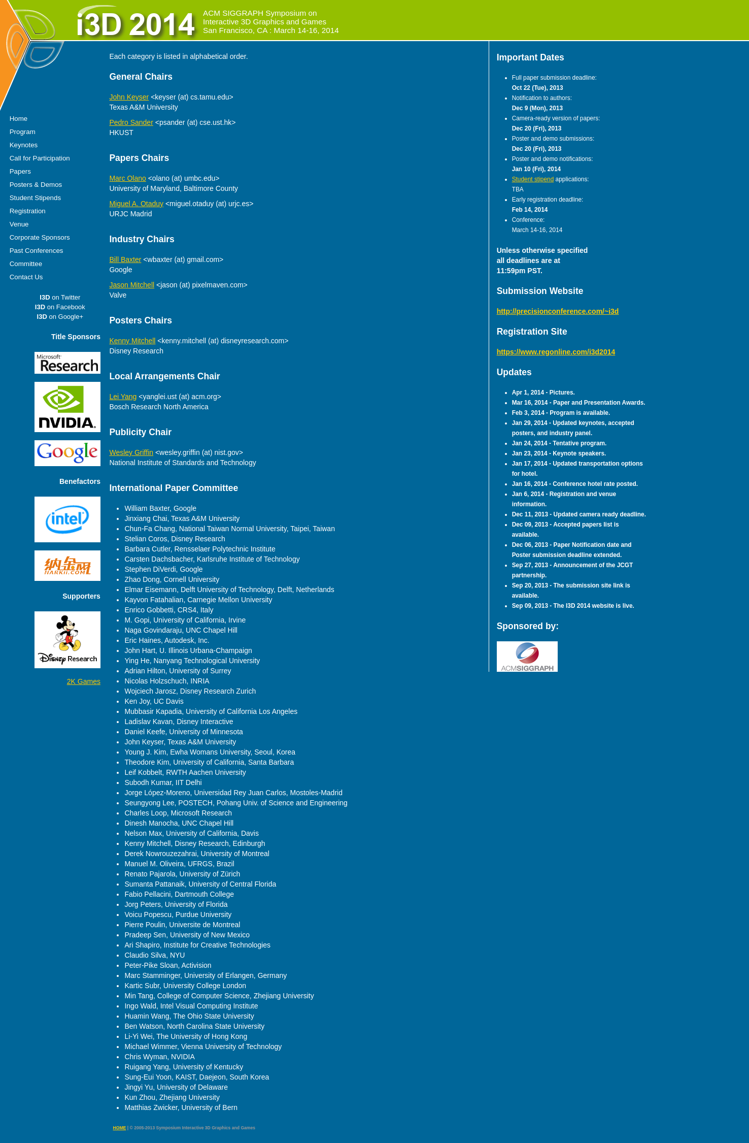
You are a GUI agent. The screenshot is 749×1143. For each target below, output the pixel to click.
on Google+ (60, 316)
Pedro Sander (131, 122)
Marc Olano (127, 178)
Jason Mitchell (131, 285)
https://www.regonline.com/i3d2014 (556, 352)
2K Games (83, 681)
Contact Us (26, 277)
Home (18, 118)
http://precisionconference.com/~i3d (558, 311)
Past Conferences (36, 250)
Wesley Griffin (131, 452)
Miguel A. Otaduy (136, 204)
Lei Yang (123, 397)
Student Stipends (35, 198)
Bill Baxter (125, 259)
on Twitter (60, 297)
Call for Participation (40, 158)
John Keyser (129, 97)
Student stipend (533, 179)
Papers (20, 171)
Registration (28, 211)
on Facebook (60, 307)
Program (23, 132)
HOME (119, 1127)
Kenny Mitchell (132, 341)
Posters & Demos (36, 184)
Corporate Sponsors (40, 237)
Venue (19, 224)
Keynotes (24, 145)
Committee (26, 264)
